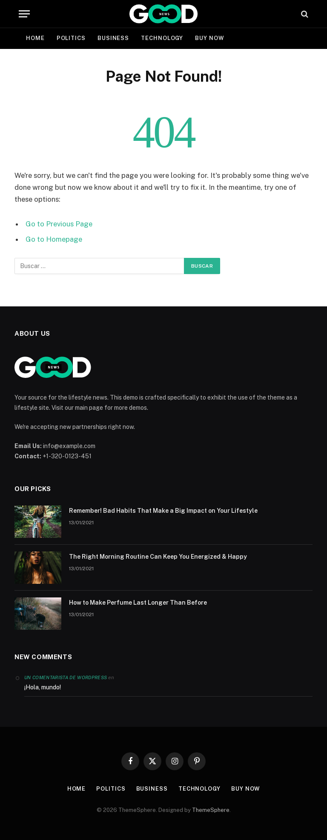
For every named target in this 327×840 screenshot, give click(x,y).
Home (35, 38)
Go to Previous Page (59, 224)
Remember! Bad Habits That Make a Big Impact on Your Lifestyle (163, 510)
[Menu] (24, 13)
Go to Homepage (54, 239)
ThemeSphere (210, 810)
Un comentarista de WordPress (65, 677)
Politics (71, 38)
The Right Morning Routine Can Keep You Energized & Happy (158, 556)
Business (113, 38)
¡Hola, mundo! (42, 687)
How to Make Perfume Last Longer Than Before (138, 602)
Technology (162, 38)
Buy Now (209, 38)
